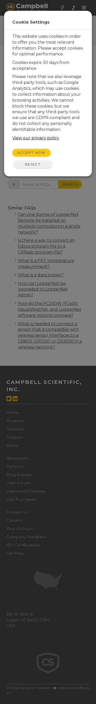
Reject (33, 164)
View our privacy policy (35, 138)
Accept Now (31, 153)
